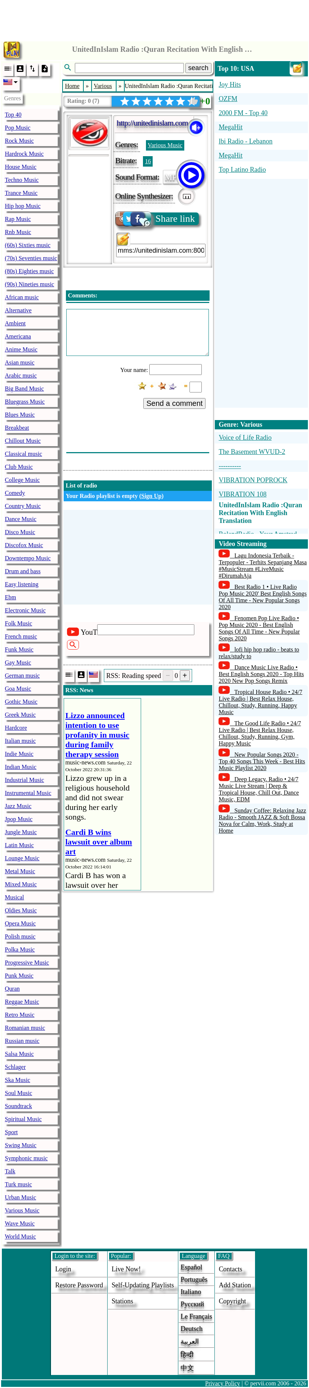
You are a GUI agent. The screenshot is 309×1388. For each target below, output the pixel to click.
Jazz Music (18, 806)
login (63, 1269)
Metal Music (20, 871)
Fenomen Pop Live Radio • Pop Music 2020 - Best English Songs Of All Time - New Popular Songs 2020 (259, 628)
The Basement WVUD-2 (252, 451)
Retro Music (20, 1015)
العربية (190, 1341)
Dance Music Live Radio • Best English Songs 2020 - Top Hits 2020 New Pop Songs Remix (261, 674)
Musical (14, 897)
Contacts (230, 1269)
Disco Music (20, 532)
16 (148, 161)
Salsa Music (19, 1054)
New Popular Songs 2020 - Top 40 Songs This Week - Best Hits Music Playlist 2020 (262, 761)
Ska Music (17, 1080)
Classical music (23, 454)
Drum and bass (23, 571)
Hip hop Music (23, 206)
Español (191, 1267)
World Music (20, 1236)
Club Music (19, 467)
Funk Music (19, 649)
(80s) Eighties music (29, 271)
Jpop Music (18, 819)
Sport (11, 1132)
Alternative (18, 310)
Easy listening (21, 584)
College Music (22, 480)
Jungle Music (21, 832)
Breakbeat (17, 428)
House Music (20, 167)
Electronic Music (25, 610)
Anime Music (21, 349)
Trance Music (21, 193)
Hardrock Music (24, 154)
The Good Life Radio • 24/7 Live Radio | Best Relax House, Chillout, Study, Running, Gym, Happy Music (260, 733)
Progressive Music (27, 962)
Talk (10, 1171)
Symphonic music (26, 1158)
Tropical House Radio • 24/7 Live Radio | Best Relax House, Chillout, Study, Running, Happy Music (260, 702)
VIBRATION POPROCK (253, 480)
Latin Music (19, 845)
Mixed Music (21, 884)
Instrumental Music (28, 793)
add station (235, 1285)
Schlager (15, 1067)
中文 (187, 1368)
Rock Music (19, 141)
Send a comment (174, 403)
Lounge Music (22, 858)
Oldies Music (21, 910)
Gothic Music (21, 701)
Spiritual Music (23, 1119)
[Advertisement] (154, 18)
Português (194, 1279)
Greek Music (20, 715)
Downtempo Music (28, 558)
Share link (155, 218)
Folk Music (18, 623)
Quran (12, 988)
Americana (18, 336)
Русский (192, 1304)
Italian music (20, 741)
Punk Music (19, 975)
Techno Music (22, 180)
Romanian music (25, 1028)
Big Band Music (24, 388)
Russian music (22, 1041)
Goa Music (18, 688)
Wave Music (20, 1223)
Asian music (20, 362)
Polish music (20, 936)
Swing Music (20, 1145)
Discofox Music (24, 545)
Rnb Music (18, 232)
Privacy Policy (222, 1383)
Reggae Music (22, 1002)
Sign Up (151, 496)
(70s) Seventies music (31, 258)
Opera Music (20, 923)
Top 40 (13, 114)
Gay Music (18, 662)
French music (21, 636)
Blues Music (20, 414)
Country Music (23, 506)
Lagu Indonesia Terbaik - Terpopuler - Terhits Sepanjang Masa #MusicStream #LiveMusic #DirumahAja (263, 565)
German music (22, 675)
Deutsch (192, 1328)
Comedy (15, 493)
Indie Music (19, 754)
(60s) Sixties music (28, 245)
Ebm (10, 597)
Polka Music (20, 949)
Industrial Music (24, 780)
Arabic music (21, 375)
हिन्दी (187, 1355)
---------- (230, 466)
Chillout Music (23, 441)
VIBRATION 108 (243, 494)
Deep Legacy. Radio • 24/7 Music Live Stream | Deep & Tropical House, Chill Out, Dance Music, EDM (259, 789)
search (198, 68)
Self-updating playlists (143, 1285)
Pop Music (18, 127)
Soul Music (18, 1093)
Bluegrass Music (25, 401)
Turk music (18, 1184)
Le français (196, 1316)
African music (22, 297)
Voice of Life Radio (245, 437)
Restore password (79, 1285)
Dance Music (20, 519)
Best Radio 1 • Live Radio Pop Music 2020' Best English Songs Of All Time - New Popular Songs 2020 (262, 597)
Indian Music (20, 767)
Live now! (126, 1269)
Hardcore (16, 728)
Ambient (15, 323)
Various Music (22, 1210)
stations (122, 1301)
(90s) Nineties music (29, 284)
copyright (232, 1301)
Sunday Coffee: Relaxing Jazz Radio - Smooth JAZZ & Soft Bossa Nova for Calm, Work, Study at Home (262, 820)
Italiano (191, 1292)
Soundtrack (18, 1106)
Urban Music (20, 1197)
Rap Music (18, 219)
